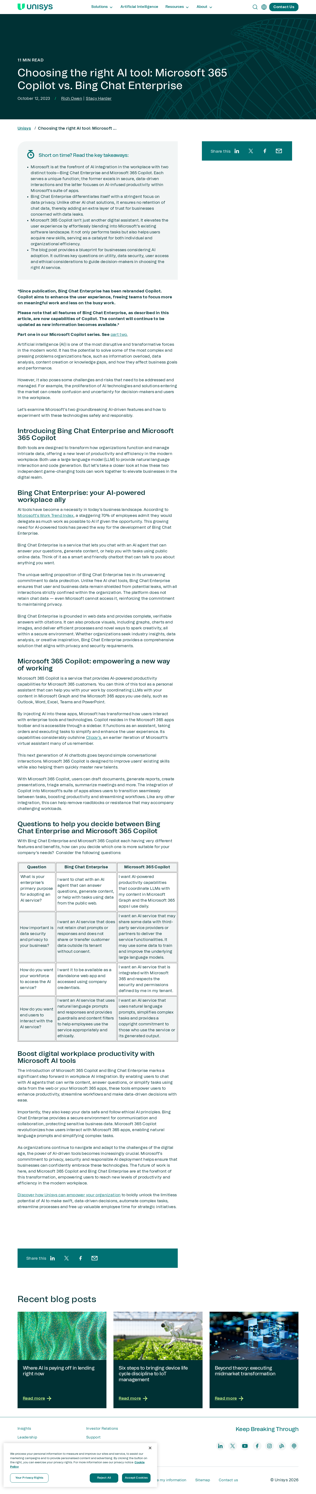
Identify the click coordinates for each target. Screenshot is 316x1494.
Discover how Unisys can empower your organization (69, 1195)
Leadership (27, 1437)
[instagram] (269, 1446)
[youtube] (245, 1446)
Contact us (228, 1480)
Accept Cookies (136, 1477)
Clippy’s (93, 738)
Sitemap (202, 1480)
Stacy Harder (98, 99)
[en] (264, 7)
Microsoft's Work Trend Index (46, 516)
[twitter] (66, 1258)
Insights (24, 1428)
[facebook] (80, 1258)
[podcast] (294, 1446)
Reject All (104, 1477)
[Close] (150, 1448)
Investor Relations (102, 1428)
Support (93, 1437)
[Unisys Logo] (35, 7)
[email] (94, 1258)
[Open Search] (255, 7)
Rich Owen (71, 99)
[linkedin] (52, 1258)
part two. (119, 335)
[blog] (281, 1446)
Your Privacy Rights (29, 1477)
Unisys (24, 129)
